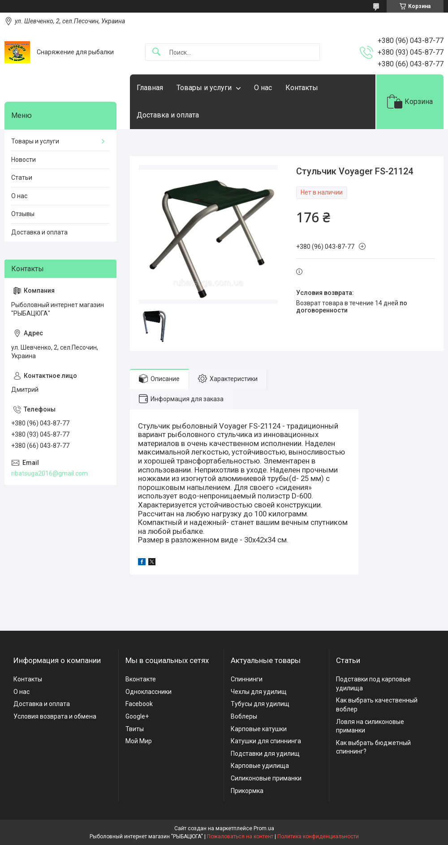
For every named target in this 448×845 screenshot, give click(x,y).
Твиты (134, 728)
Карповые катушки (259, 728)
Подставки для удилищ (265, 753)
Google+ (137, 716)
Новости (23, 159)
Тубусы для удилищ (260, 703)
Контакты (301, 87)
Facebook (139, 703)
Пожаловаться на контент (240, 836)
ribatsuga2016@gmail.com (49, 473)
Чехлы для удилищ (259, 691)
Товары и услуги (204, 87)
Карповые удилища (260, 765)
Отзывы (22, 213)
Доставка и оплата (168, 115)
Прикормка (247, 790)
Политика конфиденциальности (318, 836)
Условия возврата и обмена (54, 716)
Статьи (21, 177)
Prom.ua (264, 828)
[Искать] (156, 52)
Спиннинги (247, 679)
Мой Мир (138, 741)
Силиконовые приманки (266, 778)
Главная (150, 87)
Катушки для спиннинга (266, 741)
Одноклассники (148, 691)
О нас (263, 87)
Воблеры (244, 716)
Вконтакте (140, 679)
